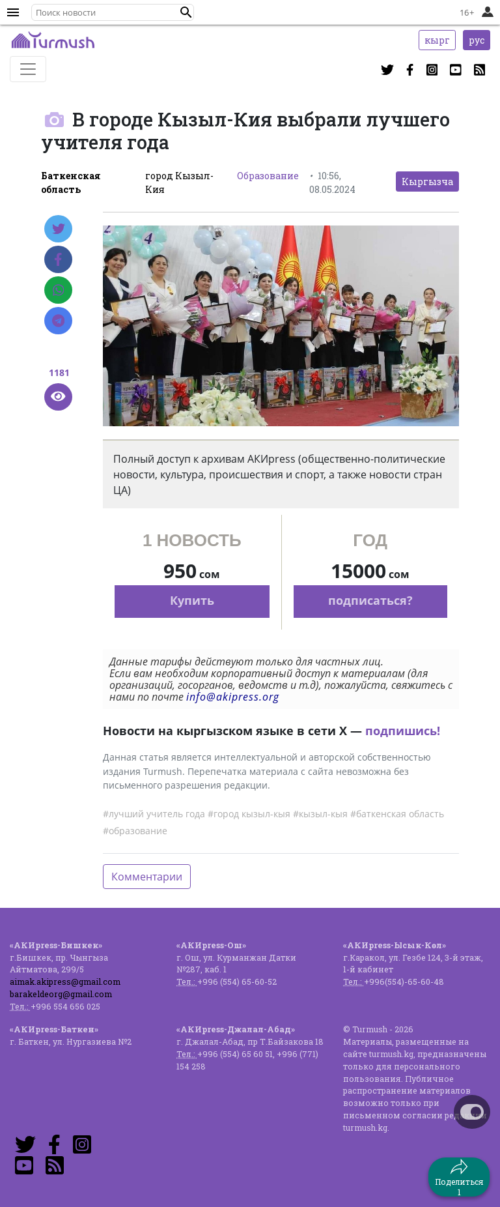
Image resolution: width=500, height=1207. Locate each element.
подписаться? (370, 600)
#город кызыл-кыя (249, 813)
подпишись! (402, 730)
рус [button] (476, 40)
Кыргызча (427, 181)
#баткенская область (397, 813)
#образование (135, 830)
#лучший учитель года (154, 813)
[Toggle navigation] (28, 69)
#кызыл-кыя (320, 813)
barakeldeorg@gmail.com (61, 994)
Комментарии (146, 876)
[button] (186, 12)
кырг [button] (437, 40)
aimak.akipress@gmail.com (65, 981)
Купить (192, 600)
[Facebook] (58, 259)
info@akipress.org (232, 697)
